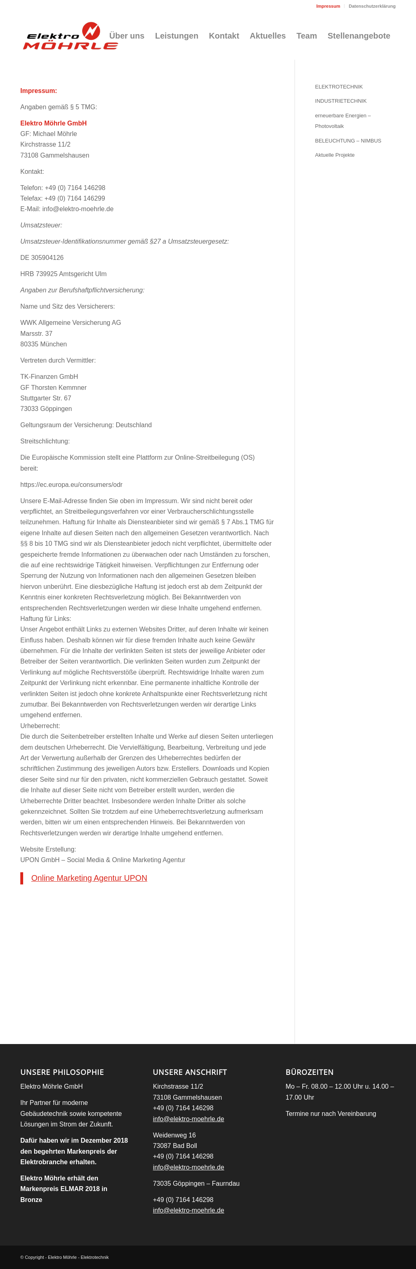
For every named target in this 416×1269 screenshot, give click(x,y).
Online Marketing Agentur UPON (89, 877)
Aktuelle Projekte (335, 155)
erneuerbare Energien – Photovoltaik (343, 120)
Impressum (328, 6)
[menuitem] (328, 6)
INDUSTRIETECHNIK (341, 101)
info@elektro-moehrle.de (188, 1119)
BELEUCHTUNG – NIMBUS (348, 141)
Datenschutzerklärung (372, 6)
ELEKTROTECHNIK (339, 87)
